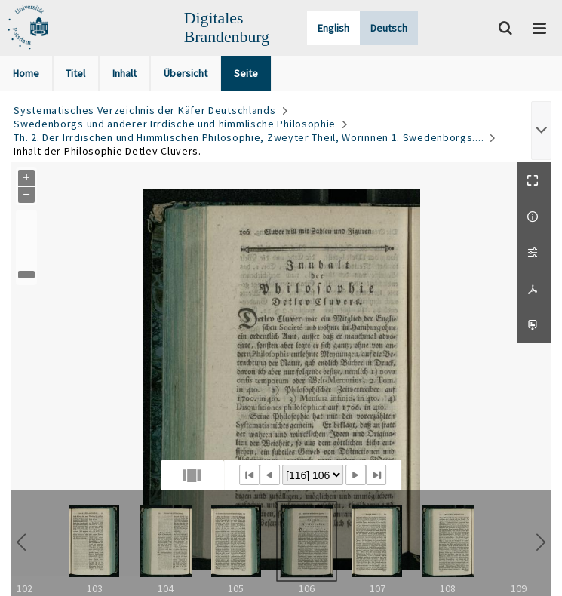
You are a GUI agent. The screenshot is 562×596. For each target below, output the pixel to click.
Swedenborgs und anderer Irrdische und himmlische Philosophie (175, 124)
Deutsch (388, 28)
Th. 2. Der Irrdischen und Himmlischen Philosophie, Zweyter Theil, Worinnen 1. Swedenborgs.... (249, 137)
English (333, 28)
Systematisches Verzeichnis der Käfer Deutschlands (144, 110)
